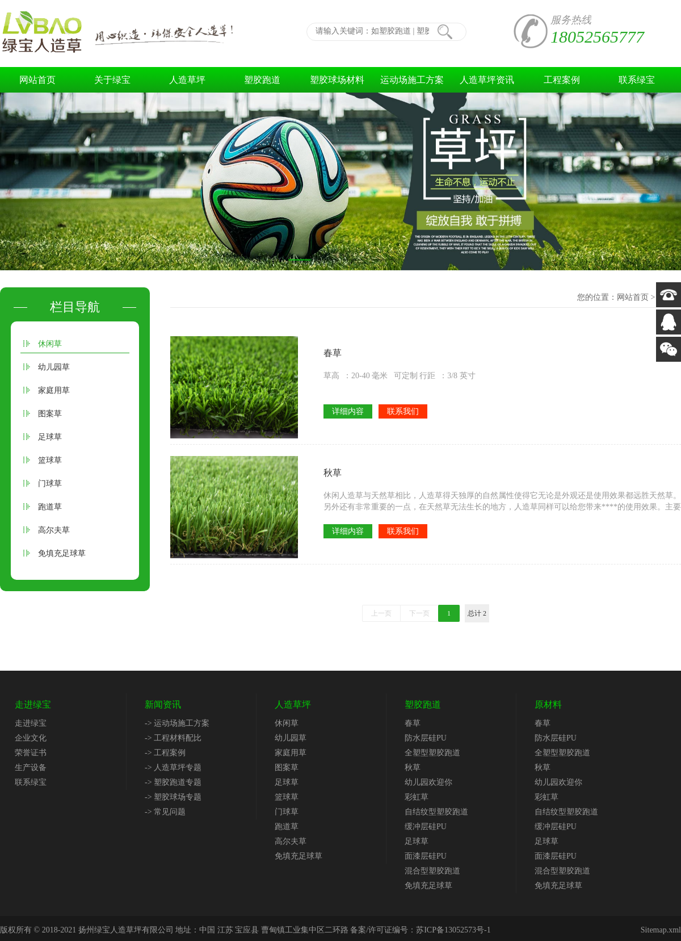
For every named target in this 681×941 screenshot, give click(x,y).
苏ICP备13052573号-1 (453, 930)
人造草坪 (187, 80)
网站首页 (37, 80)
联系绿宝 (637, 80)
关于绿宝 (112, 80)
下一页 (419, 613)
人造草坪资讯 (487, 80)
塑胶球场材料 (337, 80)
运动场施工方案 (412, 80)
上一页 (381, 613)
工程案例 (562, 80)
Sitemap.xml (661, 930)
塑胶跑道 (262, 80)
